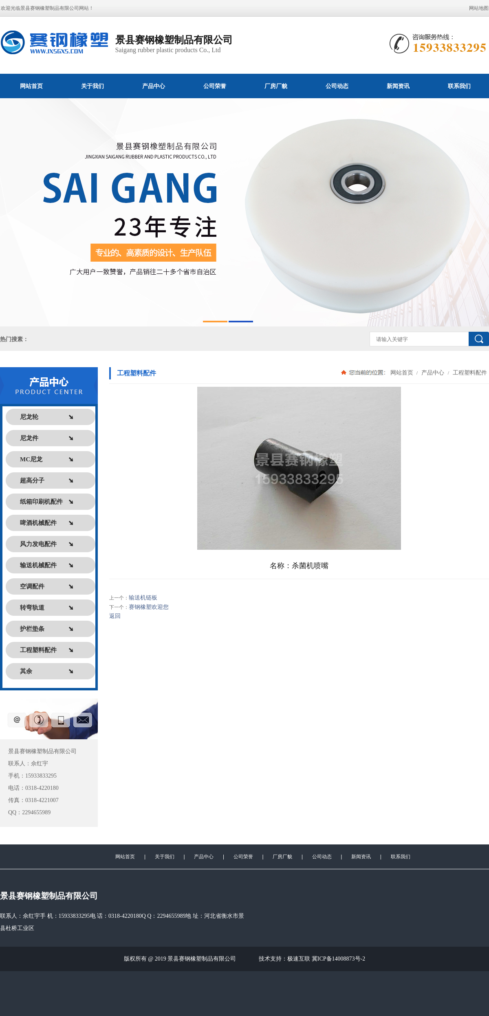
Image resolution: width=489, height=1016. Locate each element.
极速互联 (298, 959)
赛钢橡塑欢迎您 (149, 607)
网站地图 (479, 8)
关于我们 (92, 86)
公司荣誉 (214, 86)
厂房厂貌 (275, 86)
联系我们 (400, 857)
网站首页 (31, 86)
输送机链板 (143, 598)
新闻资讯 (398, 86)
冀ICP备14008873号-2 (338, 959)
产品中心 (153, 86)
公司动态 (337, 86)
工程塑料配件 (469, 372)
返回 (115, 616)
